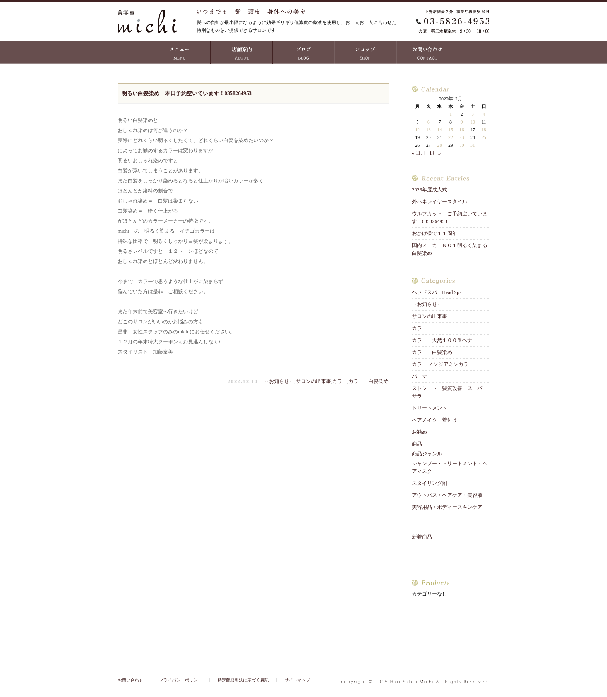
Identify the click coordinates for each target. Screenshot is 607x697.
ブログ (303, 52)
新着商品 (422, 537)
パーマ (419, 376)
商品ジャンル (427, 454)
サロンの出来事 (313, 381)
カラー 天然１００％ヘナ (442, 340)
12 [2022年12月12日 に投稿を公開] (417, 129)
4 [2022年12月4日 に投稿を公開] (484, 114)
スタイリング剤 (429, 483)
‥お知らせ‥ (279, 381)
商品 (417, 444)
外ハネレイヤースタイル (442, 201)
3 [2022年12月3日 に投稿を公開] (473, 114)
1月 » (435, 153)
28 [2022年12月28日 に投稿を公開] (439, 145)
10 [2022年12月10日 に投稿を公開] (472, 122)
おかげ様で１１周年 (434, 233)
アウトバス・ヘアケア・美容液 (447, 495)
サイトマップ (297, 680)
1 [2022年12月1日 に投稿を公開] (450, 114)
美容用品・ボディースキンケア (447, 507)
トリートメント (432, 408)
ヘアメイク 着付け (434, 420)
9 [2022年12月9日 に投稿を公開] (462, 122)
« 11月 (418, 153)
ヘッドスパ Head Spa (436, 292)
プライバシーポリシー (180, 680)
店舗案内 (242, 52)
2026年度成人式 (429, 189)
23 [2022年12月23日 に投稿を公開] (462, 137)
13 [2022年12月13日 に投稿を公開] (428, 129)
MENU (180, 52)
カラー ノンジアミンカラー (442, 364)
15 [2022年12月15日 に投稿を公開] (450, 129)
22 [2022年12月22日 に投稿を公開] (450, 137)
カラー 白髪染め (368, 381)
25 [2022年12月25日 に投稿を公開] (484, 137)
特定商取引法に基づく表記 (243, 680)
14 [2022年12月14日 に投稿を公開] (439, 129)
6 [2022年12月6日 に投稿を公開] (428, 122)
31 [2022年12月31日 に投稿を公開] (472, 145)
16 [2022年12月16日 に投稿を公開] (462, 129)
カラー (339, 381)
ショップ (365, 52)
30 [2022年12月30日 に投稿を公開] (462, 145)
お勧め (419, 432)
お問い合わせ (427, 52)
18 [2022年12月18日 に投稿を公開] (484, 129)
